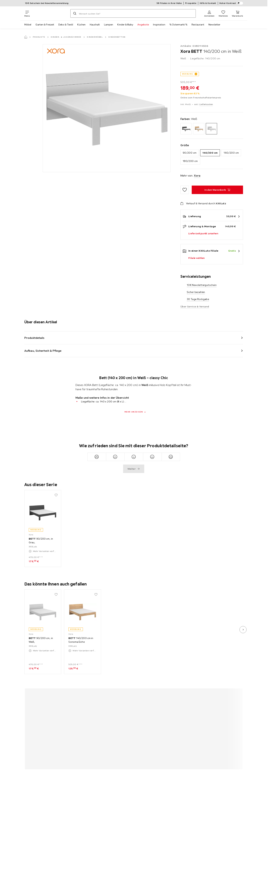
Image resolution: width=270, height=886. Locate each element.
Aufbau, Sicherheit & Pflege (42, 350)
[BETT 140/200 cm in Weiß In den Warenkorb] (217, 190)
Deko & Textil (65, 24)
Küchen (81, 24)
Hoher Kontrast (231, 3)
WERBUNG (187, 74)
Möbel (27, 24)
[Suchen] (75, 13)
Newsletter (214, 24)
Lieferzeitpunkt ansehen (203, 233)
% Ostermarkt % (178, 24)
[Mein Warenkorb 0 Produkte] (237, 13)
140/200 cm (210, 152)
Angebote (143, 24)
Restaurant (198, 24)
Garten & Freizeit (44, 24)
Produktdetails (34, 338)
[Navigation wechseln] (27, 13)
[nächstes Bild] (243, 629)
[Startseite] (25, 37)
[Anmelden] (209, 13)
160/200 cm (231, 152)
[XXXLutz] (50, 13)
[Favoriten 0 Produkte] (223, 13)
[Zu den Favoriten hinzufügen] (184, 190)
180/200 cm (190, 161)
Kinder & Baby (125, 24)
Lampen (108, 24)
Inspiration (159, 24)
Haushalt (95, 24)
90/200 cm (190, 152)
